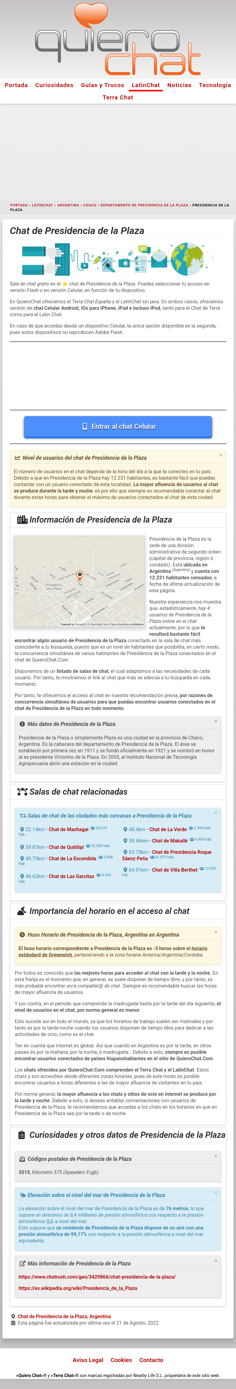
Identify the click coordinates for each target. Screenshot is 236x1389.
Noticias (179, 85)
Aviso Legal (88, 1360)
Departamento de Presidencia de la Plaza (144, 205)
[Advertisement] (118, 152)
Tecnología (215, 85)
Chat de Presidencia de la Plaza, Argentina (64, 1316)
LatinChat (146, 85)
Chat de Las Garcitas (71, 876)
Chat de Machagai (68, 829)
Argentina (68, 205)
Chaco (89, 205)
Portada (16, 85)
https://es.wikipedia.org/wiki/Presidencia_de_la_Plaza (78, 1288)
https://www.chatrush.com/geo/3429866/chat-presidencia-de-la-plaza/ (97, 1277)
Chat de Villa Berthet (175, 870)
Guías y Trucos (102, 85)
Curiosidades (54, 85)
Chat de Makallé (169, 841)
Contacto (151, 1360)
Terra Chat (118, 97)
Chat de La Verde (168, 829)
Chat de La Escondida (72, 858)
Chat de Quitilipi (66, 847)
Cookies (121, 1360)
